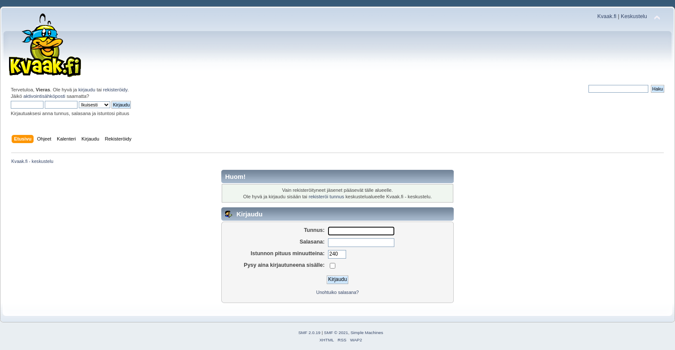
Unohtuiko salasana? (337, 292)
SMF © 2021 (336, 332)
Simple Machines (366, 332)
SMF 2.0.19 (309, 332)
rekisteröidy (115, 89)
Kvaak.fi (607, 16)
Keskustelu (634, 16)
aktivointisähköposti (44, 96)
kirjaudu (86, 89)
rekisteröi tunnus (326, 196)
